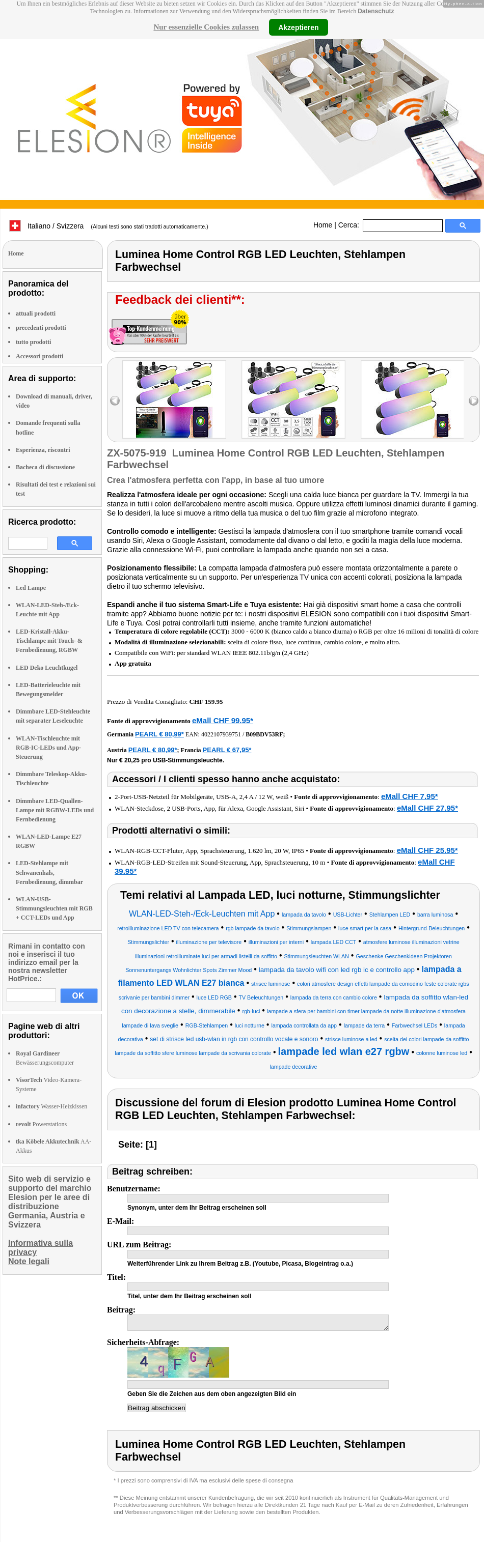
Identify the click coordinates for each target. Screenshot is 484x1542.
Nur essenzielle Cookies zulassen (206, 27)
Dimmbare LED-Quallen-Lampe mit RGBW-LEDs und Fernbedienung (55, 810)
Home (322, 225)
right (473, 401)
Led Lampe (31, 587)
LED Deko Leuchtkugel (46, 667)
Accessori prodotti (39, 356)
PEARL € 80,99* (159, 734)
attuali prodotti (36, 313)
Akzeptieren (298, 27)
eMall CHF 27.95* (427, 808)
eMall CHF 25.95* (427, 850)
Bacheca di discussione (45, 467)
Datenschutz (376, 11)
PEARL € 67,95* (227, 750)
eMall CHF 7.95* (409, 796)
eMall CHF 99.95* (222, 720)
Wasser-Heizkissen (51, 1106)
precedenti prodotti (41, 327)
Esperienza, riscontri (43, 449)
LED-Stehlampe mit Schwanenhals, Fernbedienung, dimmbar (49, 872)
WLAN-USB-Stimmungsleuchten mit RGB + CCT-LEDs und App (54, 908)
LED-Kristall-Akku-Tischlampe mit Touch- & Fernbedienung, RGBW (49, 640)
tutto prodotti (33, 342)
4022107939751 (221, 734)
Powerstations (41, 1124)
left (115, 401)
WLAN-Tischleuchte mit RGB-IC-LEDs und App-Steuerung (48, 747)
